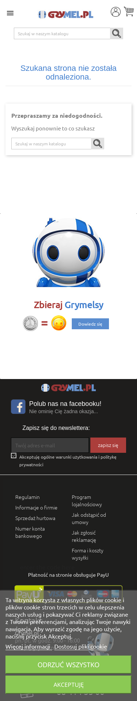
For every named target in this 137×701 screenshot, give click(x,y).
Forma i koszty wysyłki (87, 554)
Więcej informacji (28, 646)
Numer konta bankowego (30, 532)
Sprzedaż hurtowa (35, 517)
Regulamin (27, 496)
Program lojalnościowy (87, 500)
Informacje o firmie (36, 507)
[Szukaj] (69, 33)
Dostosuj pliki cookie (80, 646)
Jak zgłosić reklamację (84, 536)
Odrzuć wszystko (68, 664)
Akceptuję (69, 685)
